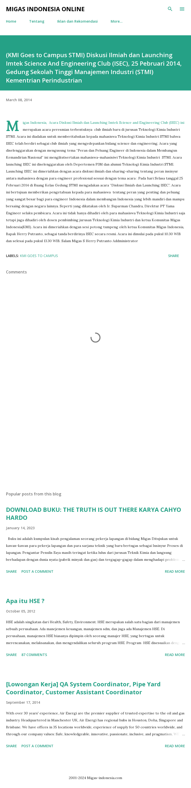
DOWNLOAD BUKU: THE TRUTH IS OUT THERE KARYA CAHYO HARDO (93, 513)
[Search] (170, 9)
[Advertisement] (95, 440)
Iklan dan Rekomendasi (77, 21)
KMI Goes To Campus (39, 255)
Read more (175, 571)
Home (11, 21)
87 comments (34, 654)
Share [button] (173, 255)
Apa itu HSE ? (25, 601)
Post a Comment (37, 571)
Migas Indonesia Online (45, 9)
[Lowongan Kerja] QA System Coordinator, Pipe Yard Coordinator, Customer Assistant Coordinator (83, 688)
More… (117, 21)
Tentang (36, 21)
